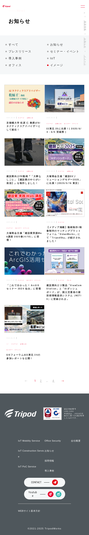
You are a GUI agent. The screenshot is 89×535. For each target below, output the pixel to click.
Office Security (53, 440)
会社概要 (75, 440)
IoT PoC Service (27, 466)
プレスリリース (20, 51)
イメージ (56, 65)
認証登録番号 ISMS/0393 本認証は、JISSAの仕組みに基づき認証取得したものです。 (74, 413)
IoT (52, 58)
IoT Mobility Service (29, 440)
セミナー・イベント (64, 51)
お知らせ (56, 44)
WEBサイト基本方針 (29, 511)
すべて (13, 44)
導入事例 (15, 58)
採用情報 (49, 460)
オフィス (15, 65)
